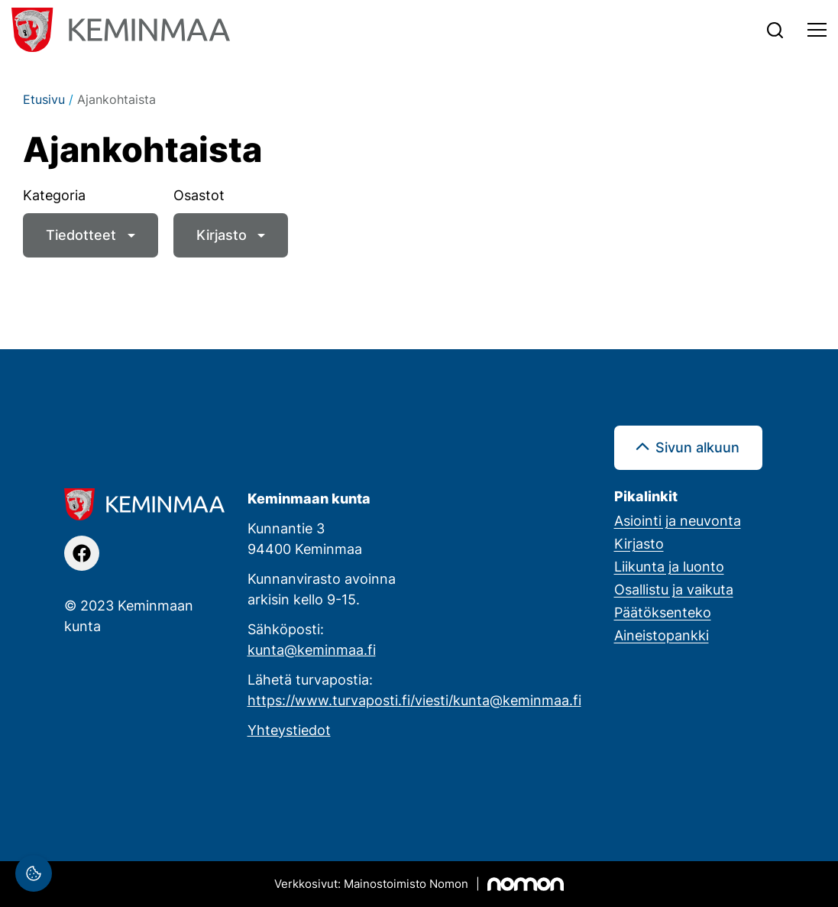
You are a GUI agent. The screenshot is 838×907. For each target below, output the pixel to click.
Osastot (199, 195)
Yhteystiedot (289, 730)
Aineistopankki (661, 635)
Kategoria (54, 195)
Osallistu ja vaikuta (673, 589)
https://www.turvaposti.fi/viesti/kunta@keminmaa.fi (414, 700)
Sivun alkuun (697, 447)
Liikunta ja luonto (669, 566)
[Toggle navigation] (817, 29)
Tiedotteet (81, 235)
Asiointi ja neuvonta (677, 520)
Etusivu (44, 99)
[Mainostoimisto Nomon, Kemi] (419, 884)
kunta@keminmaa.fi (312, 649)
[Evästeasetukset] (33, 873)
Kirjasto (221, 235)
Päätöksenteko (662, 612)
